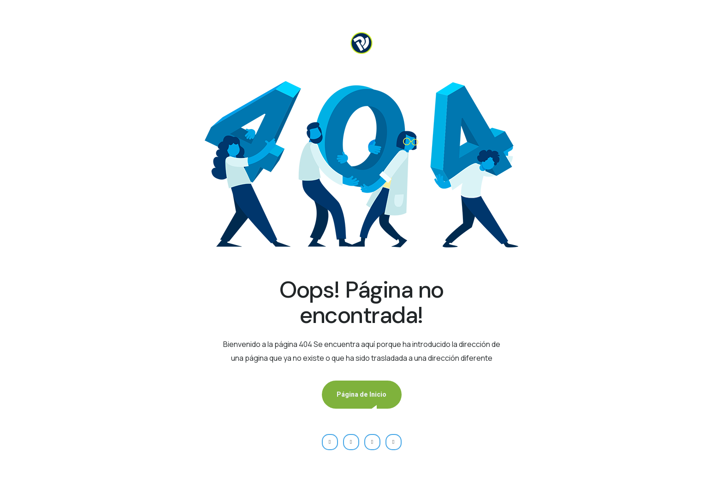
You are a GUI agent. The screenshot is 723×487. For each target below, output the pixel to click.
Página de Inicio (361, 394)
